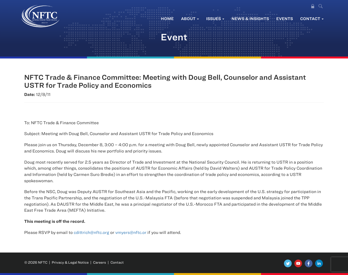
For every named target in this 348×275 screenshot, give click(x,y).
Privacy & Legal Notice (70, 262)
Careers (99, 262)
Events (284, 18)
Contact (312, 18)
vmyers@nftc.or (130, 232)
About (190, 18)
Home (167, 18)
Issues (215, 18)
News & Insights (250, 18)
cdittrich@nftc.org (91, 232)
